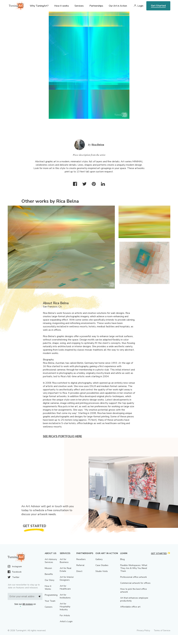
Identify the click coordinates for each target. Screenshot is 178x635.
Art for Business (64, 561)
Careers (48, 606)
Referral (80, 565)
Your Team (50, 600)
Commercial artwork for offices (135, 583)
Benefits (49, 574)
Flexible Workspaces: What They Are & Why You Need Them (133, 568)
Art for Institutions (65, 596)
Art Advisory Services (51, 561)
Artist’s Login (66, 621)
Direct (79, 571)
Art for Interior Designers (67, 578)
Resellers (81, 559)
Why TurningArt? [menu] (39, 6)
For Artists (65, 615)
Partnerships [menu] (96, 6)
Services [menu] (79, 6)
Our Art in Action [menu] (118, 6)
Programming (51, 595)
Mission (48, 568)
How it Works (48, 587)
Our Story (49, 580)
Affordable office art (130, 606)
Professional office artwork (133, 577)
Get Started (158, 5)
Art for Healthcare (65, 587)
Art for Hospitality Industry (65, 606)
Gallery (99, 559)
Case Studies (101, 565)
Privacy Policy (143, 630)
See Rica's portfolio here (62, 436)
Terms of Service (162, 630)
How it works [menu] (61, 6)
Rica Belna (98, 144)
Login (140, 6)
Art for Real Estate (65, 570)
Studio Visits (101, 571)
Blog (122, 559)
